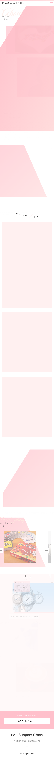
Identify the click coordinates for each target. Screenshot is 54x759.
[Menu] (51, 3)
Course (21, 215)
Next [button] (40, 550)
